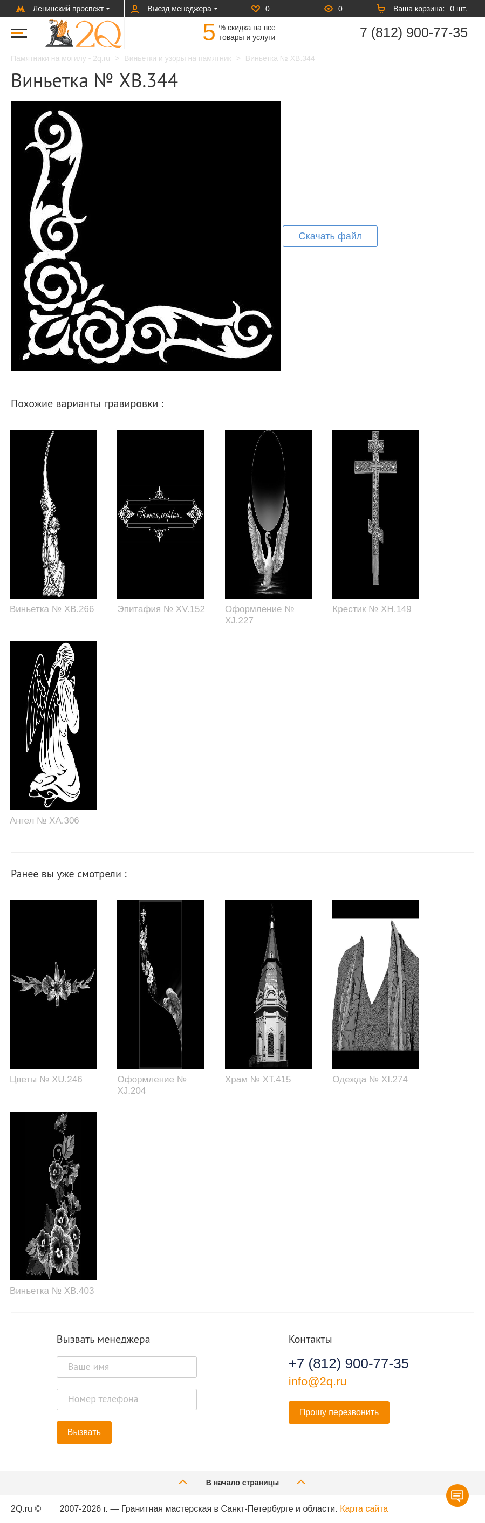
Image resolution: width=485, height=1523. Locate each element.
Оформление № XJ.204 (151, 1084)
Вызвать (84, 1432)
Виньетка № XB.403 (52, 1291)
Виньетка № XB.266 (52, 609)
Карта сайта (364, 1508)
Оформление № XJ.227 (259, 614)
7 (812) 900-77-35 (414, 32)
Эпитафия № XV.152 (161, 609)
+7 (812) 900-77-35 (349, 1363)
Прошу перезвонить (339, 1412)
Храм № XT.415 (258, 1079)
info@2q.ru (318, 1381)
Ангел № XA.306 (44, 820)
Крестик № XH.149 (371, 609)
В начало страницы (242, 1481)
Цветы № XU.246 (46, 1079)
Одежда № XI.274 (370, 1079)
